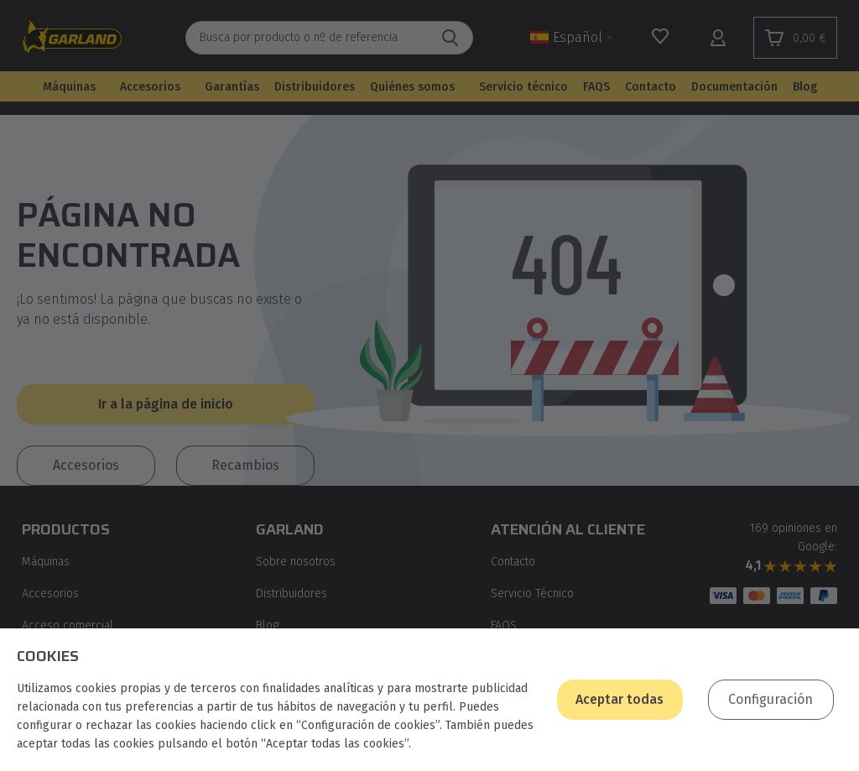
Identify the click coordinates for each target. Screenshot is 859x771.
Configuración (770, 699)
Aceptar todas (619, 699)
